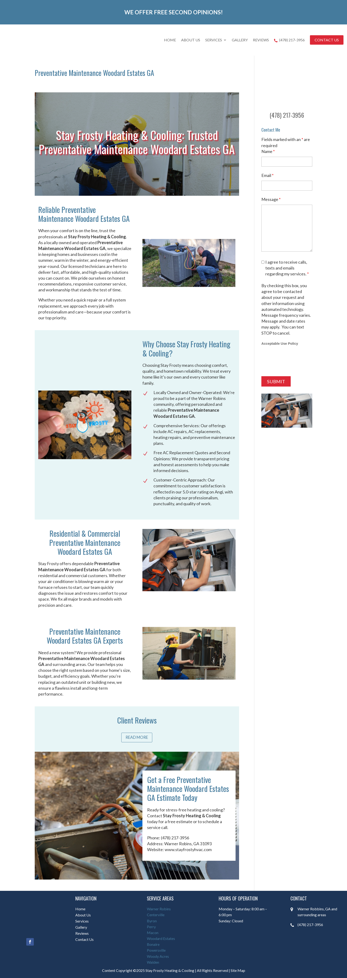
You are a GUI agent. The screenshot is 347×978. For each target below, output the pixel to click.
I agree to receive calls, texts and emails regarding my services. (287, 267)
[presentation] (297, 361)
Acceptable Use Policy (279, 343)
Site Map (238, 970)
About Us (190, 40)
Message (271, 199)
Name (268, 151)
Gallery (240, 40)
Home (170, 40)
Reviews (261, 40)
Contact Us (327, 40)
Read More (137, 737)
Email (267, 175)
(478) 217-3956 (289, 40)
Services (213, 40)
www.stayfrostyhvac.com (188, 849)
